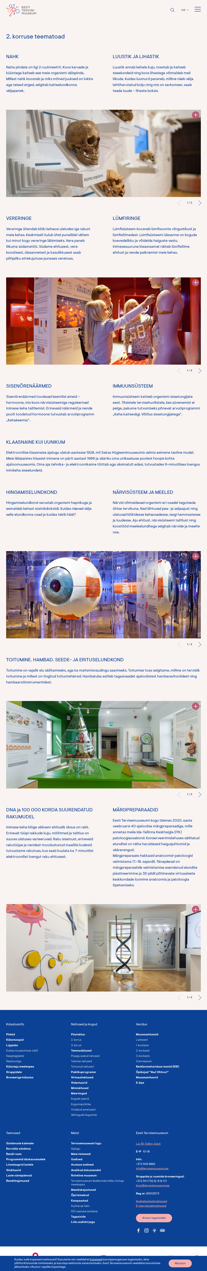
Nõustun (180, 1263)
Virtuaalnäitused (82, 1077)
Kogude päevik (80, 1099)
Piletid (10, 1034)
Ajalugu (75, 1149)
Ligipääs (12, 1045)
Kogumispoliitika (81, 1104)
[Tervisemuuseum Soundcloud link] (154, 1230)
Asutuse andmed (82, 1165)
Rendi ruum (14, 1154)
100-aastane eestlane (84, 1211)
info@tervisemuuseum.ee (152, 1168)
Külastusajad (15, 1040)
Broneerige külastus (19, 1077)
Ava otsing (172, 10)
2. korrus (76, 1040)
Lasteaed (142, 1040)
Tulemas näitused (81, 1061)
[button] (185, 10)
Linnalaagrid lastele (19, 1165)
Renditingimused (17, 1181)
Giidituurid (13, 1170)
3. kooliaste (143, 1056)
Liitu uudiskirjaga (83, 1222)
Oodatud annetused (83, 1109)
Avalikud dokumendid (86, 1170)
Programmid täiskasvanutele (25, 1159)
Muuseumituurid (147, 1077)
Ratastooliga (13, 1061)
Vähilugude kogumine (84, 1115)
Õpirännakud (80, 1195)
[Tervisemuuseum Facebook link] (138, 1230)
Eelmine (180, 203)
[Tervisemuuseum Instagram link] (146, 1230)
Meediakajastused (83, 1190)
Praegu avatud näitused (85, 1056)
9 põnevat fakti (80, 1206)
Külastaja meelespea (20, 1066)
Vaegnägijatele (15, 1056)
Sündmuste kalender (20, 1143)
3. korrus (76, 1045)
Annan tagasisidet (154, 1218)
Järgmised (199, 203)
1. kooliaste (142, 1045)
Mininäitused (80, 1088)
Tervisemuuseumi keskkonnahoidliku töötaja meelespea (97, 1183)
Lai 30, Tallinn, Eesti (148, 1144)
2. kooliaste (143, 1050)
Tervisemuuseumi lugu (86, 1143)
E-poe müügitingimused (151, 1206)
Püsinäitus (78, 1034)
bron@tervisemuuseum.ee (152, 1185)
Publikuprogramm (83, 1072)
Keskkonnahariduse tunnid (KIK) (157, 1066)
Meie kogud (79, 1093)
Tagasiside (78, 1217)
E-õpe (140, 1083)
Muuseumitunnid (147, 1034)
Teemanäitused (81, 1050)
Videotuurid (79, 1083)
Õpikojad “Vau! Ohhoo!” (152, 1072)
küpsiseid (96, 1259)
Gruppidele (14, 1072)
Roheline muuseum (84, 1175)
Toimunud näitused (82, 1066)
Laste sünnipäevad (19, 1175)
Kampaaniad (79, 1201)
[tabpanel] (103, 153)
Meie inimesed (81, 1154)
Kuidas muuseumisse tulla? (22, 1050)
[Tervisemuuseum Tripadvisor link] (162, 1230)
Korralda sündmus (18, 1149)
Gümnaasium (144, 1061)
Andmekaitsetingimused (151, 1201)
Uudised (76, 1159)
